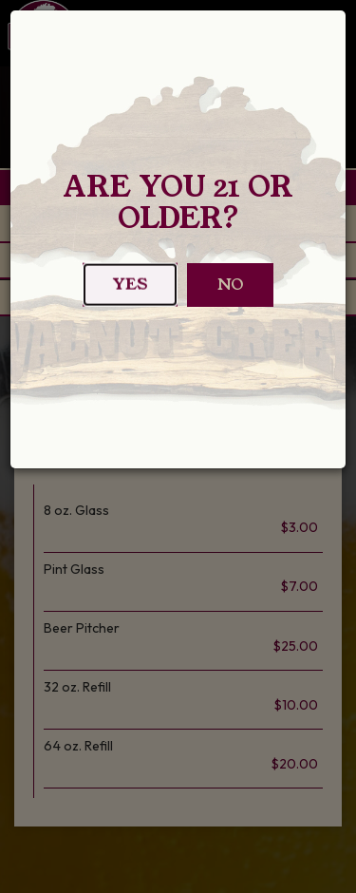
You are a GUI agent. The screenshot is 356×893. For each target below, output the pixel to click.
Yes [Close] (130, 290)
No (230, 284)
